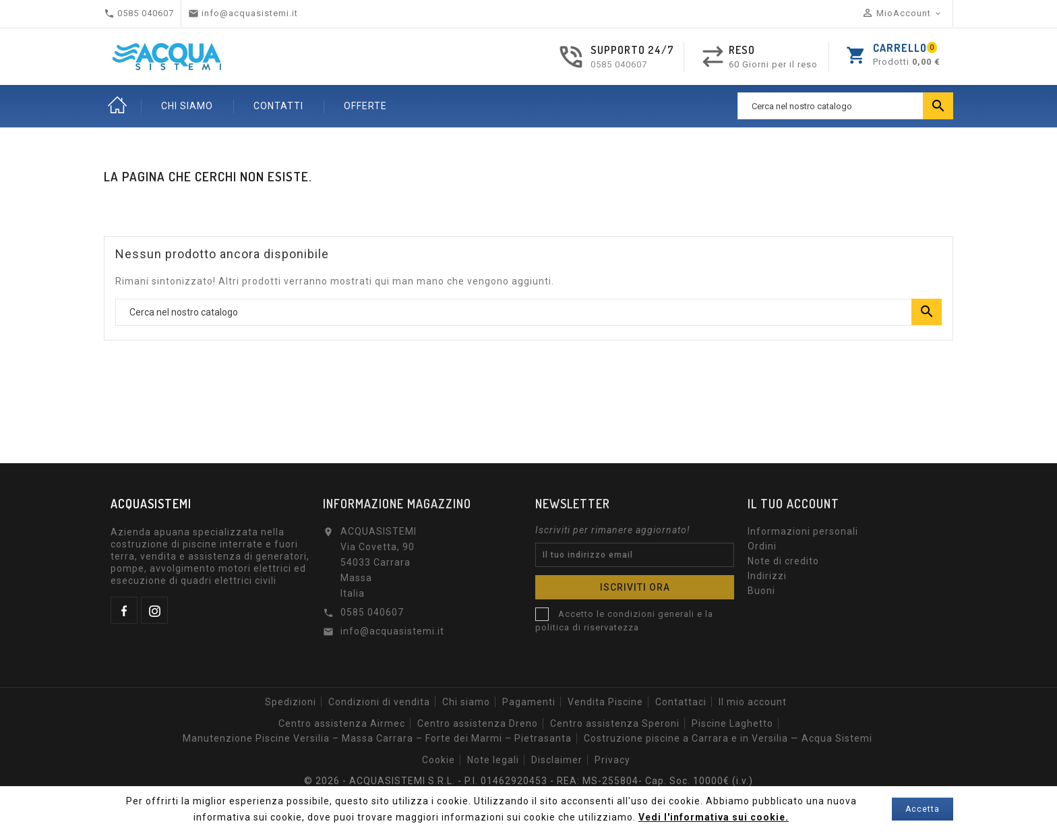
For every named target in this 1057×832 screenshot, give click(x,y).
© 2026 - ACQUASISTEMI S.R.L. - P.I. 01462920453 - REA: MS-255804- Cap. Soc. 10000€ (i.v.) (528, 780)
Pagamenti (528, 701)
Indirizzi (767, 575)
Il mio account (753, 701)
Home (117, 105)
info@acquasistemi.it (392, 631)
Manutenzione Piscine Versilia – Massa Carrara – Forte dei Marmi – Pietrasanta (377, 738)
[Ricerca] (845, 105)
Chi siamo (466, 701)
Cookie (438, 759)
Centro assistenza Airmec (341, 723)
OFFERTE (365, 105)
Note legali (493, 759)
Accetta (922, 809)
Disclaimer (556, 759)
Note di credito (783, 561)
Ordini (762, 546)
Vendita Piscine (605, 701)
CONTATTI (278, 105)
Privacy (612, 759)
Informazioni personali (803, 531)
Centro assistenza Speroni (615, 723)
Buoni (761, 590)
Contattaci (680, 701)
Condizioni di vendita (379, 701)
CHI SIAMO (187, 105)
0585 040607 (619, 64)
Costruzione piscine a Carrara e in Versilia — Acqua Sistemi (728, 738)
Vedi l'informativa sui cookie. (713, 817)
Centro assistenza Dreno (477, 723)
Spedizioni (290, 701)
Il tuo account (793, 503)
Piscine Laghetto (732, 723)
